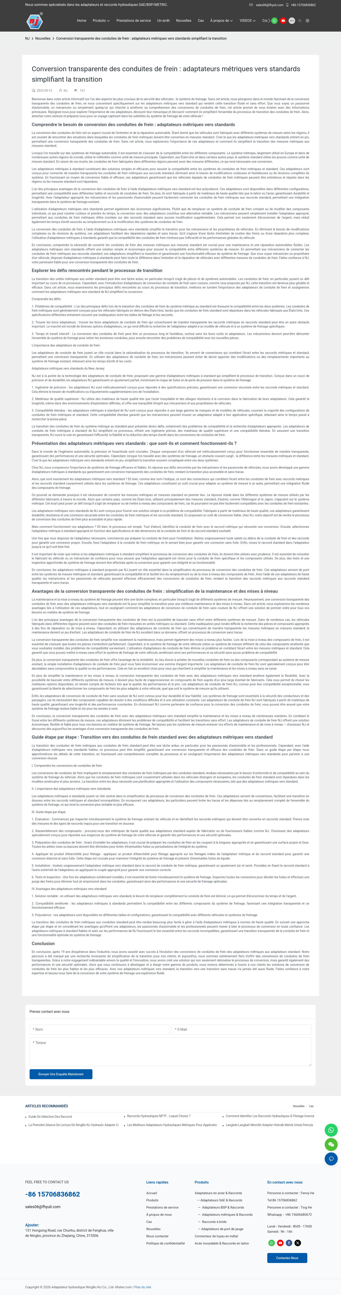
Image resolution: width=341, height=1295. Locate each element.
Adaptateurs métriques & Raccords (227, 1215)
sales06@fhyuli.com (266, 5)
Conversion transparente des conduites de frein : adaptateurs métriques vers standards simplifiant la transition (141, 38)
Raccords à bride (214, 1222)
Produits (152, 1200)
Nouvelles (42, 38)
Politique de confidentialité (165, 1243)
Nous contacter (157, 1236)
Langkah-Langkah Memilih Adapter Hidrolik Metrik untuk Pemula (269, 1125)
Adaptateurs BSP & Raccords (222, 1207)
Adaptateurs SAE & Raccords (221, 1200)
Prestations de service (162, 1207)
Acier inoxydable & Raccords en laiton (222, 1243)
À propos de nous (159, 1215)
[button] (269, 21)
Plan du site (142, 1287)
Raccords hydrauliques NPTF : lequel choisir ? (159, 1116)
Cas (311, 1106)
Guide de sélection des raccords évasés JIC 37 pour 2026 (50, 1116)
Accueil (151, 1193)
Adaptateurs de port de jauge (222, 1229)
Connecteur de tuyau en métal (216, 1236)
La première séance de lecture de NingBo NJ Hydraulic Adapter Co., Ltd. (73, 1125)
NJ (27, 38)
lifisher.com (124, 1287)
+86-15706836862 (301, 5)
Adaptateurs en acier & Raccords (218, 1193)
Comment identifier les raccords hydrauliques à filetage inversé (270, 1116)
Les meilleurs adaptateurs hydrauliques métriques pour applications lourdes (172, 1125)
